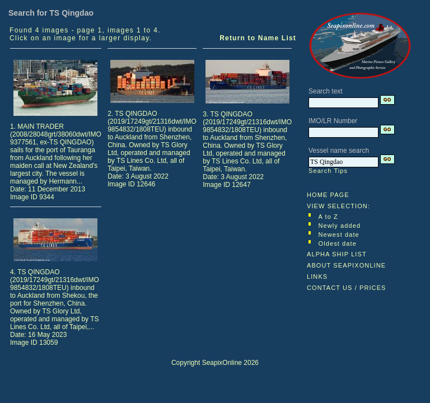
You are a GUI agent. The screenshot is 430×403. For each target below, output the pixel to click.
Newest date (339, 234)
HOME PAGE (328, 194)
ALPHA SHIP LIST (337, 254)
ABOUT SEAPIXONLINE (346, 265)
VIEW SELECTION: (338, 206)
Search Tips (328, 170)
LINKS (317, 276)
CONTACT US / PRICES (346, 287)
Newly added (340, 225)
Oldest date (338, 243)
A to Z (328, 216)
